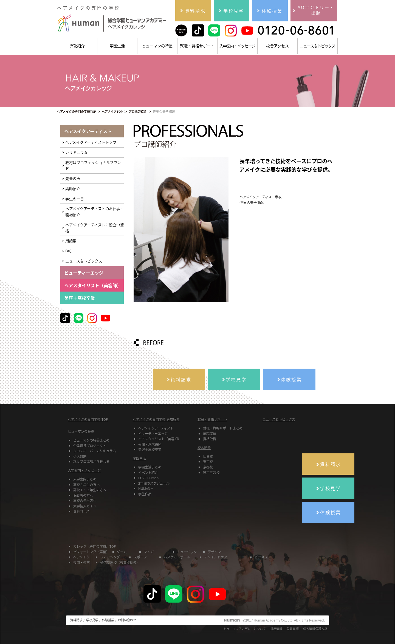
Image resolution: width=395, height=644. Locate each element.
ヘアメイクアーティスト (156, 428)
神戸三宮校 (211, 472)
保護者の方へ (83, 495)
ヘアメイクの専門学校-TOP (88, 419)
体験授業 (108, 620)
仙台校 (208, 456)
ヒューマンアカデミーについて (245, 628)
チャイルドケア (215, 557)
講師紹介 (72, 188)
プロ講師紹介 (138, 111)
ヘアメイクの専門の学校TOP (76, 111)
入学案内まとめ (84, 479)
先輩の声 (72, 178)
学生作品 (144, 494)
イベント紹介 (148, 472)
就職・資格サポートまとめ (222, 428)
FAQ (68, 250)
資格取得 (209, 438)
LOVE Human (148, 477)
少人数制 (79, 456)
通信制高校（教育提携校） (120, 562)
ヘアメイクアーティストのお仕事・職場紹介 (94, 211)
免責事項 (293, 628)
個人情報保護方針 (315, 628)
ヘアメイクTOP (112, 111)
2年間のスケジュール (154, 483)
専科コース (81, 511)
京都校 (208, 467)
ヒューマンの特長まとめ (91, 440)
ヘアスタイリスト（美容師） (159, 438)
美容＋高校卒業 (79, 298)
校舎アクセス (277, 46)
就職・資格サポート (197, 46)
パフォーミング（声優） (91, 551)
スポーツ (140, 557)
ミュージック (187, 551)
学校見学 (92, 620)
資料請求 (76, 620)
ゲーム (122, 551)
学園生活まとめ (149, 467)
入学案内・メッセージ (237, 46)
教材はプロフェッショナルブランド (93, 165)
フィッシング (110, 557)
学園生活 (117, 46)
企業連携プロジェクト (89, 445)
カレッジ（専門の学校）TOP (94, 546)
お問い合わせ (127, 620)
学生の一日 (74, 198)
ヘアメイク (81, 557)
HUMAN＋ (146, 488)
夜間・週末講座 (149, 444)
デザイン (214, 551)
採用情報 (276, 628)
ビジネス (261, 557)
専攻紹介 (77, 46)
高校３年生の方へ (86, 484)
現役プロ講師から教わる (91, 461)
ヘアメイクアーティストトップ (90, 142)
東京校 (208, 461)
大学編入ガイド (84, 506)
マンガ (149, 551)
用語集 (71, 240)
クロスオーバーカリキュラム (94, 450)
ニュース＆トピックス (317, 46)
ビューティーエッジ (153, 433)
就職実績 (209, 433)
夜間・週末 (81, 562)
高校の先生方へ (84, 500)
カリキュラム (76, 152)
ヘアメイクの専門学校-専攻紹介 (156, 419)
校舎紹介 (204, 447)
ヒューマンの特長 (157, 46)
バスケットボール (177, 557)
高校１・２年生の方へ (89, 489)
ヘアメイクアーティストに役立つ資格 (94, 227)
